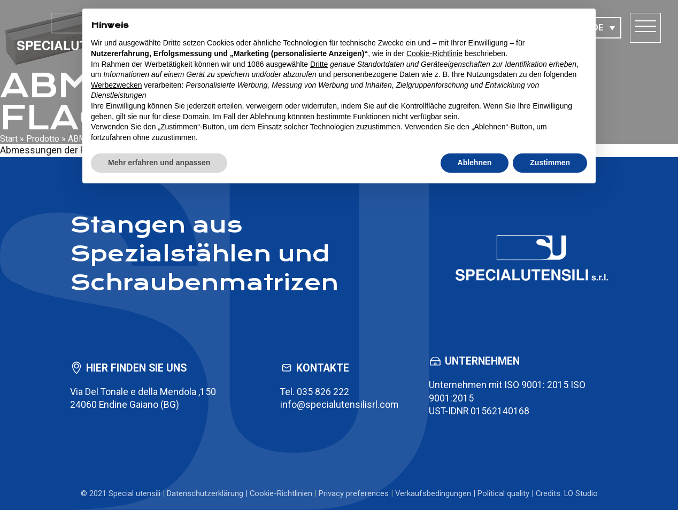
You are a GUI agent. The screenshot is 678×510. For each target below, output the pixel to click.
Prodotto (42, 139)
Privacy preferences (354, 493)
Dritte (319, 64)
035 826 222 (323, 392)
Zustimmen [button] (550, 162)
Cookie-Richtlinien (281, 493)
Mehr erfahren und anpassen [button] (159, 162)
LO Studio (581, 493)
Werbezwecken (116, 85)
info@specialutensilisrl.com (339, 404)
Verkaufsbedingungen (433, 493)
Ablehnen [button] (475, 162)
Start (9, 139)
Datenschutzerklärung (205, 493)
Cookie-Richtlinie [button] (434, 53)
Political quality (503, 493)
